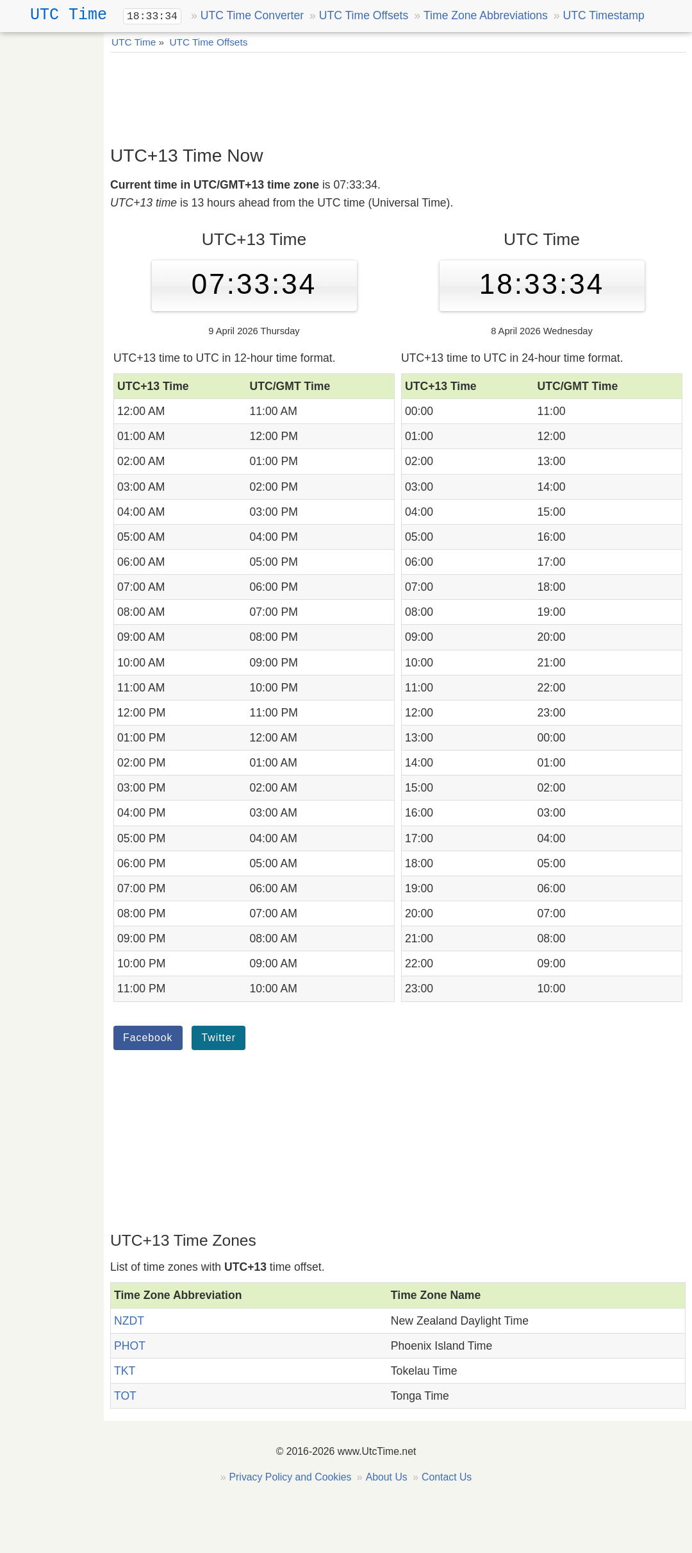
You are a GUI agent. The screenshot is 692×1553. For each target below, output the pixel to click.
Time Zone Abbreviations (486, 15)
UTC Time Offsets (363, 15)
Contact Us (447, 1477)
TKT (124, 1370)
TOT (125, 1395)
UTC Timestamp (604, 15)
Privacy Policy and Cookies (290, 1477)
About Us (387, 1477)
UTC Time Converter (252, 15)
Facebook (148, 1037)
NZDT (129, 1320)
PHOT (129, 1345)
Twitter (218, 1037)
